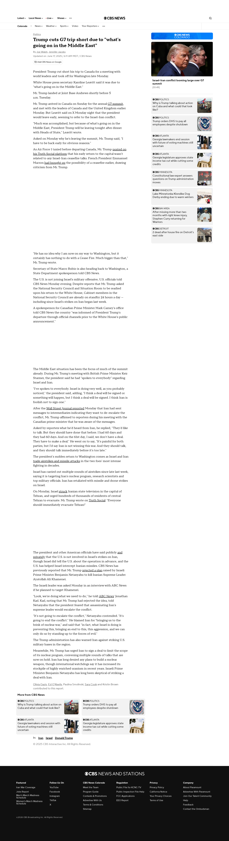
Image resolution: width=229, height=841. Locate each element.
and (119, 552)
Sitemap (87, 809)
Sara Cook (91, 684)
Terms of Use (156, 800)
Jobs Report (22, 792)
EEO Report (122, 800)
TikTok (53, 800)
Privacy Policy (157, 787)
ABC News (106, 596)
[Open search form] (210, 18)
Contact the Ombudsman (196, 809)
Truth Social (97, 500)
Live (50, 18)
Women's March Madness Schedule (29, 802)
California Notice (158, 792)
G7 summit (115, 104)
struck (63, 491)
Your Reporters (90, 26)
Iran (40, 738)
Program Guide (90, 792)
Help (185, 800)
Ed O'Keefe (55, 684)
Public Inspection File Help (130, 792)
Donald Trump (64, 738)
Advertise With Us (92, 800)
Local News (36, 18)
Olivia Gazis (40, 684)
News (38, 26)
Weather (51, 26)
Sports (64, 26)
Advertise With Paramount (196, 792)
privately (39, 557)
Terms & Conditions (93, 804)
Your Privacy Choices (160, 796)
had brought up (54, 163)
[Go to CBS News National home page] (114, 18)
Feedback (188, 804)
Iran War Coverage (25, 787)
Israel (49, 738)
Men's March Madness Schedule (27, 796)
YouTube (54, 787)
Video (75, 26)
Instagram (55, 796)
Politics (37, 34)
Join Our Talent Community (197, 796)
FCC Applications (125, 796)
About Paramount (192, 787)
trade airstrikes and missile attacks (56, 461)
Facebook (55, 792)
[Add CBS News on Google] (48, 62)
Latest (21, 18)
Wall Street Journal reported (65, 408)
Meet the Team (90, 787)
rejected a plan (92, 570)
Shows (61, 18)
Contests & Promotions (95, 796)
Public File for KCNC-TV (128, 787)
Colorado (22, 26)
